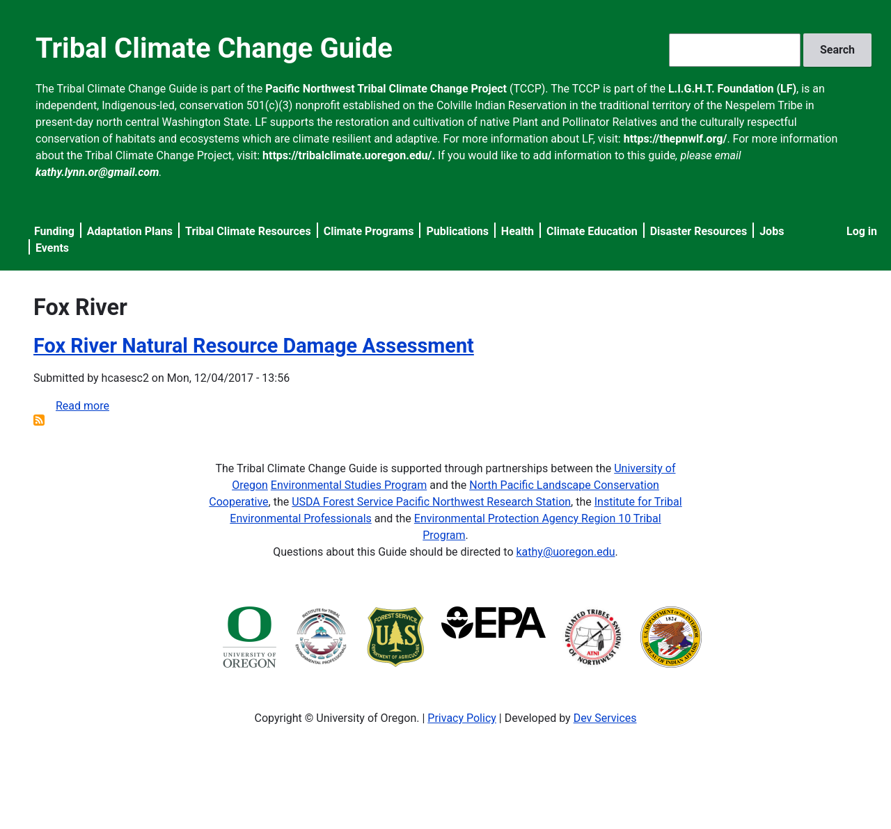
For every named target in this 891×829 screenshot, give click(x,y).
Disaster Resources (699, 231)
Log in (861, 231)
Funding (54, 231)
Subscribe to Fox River (39, 420)
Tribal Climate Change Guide (214, 48)
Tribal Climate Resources (248, 231)
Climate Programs (369, 231)
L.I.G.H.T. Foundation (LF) (732, 88)
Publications (457, 231)
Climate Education (592, 231)
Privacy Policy (461, 718)
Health (517, 231)
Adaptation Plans (130, 231)
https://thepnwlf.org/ (675, 138)
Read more (82, 405)
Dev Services (605, 718)
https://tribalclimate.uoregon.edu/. (348, 155)
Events (52, 248)
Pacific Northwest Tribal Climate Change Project (386, 88)
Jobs (771, 231)
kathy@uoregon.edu (566, 551)
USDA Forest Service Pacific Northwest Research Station (431, 501)
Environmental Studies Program (349, 485)
